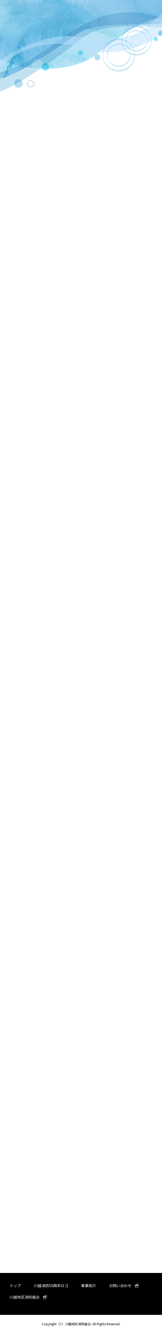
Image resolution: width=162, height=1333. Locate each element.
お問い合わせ (124, 1285)
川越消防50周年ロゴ (51, 1285)
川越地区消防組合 (28, 1297)
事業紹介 (88, 1285)
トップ (15, 1285)
